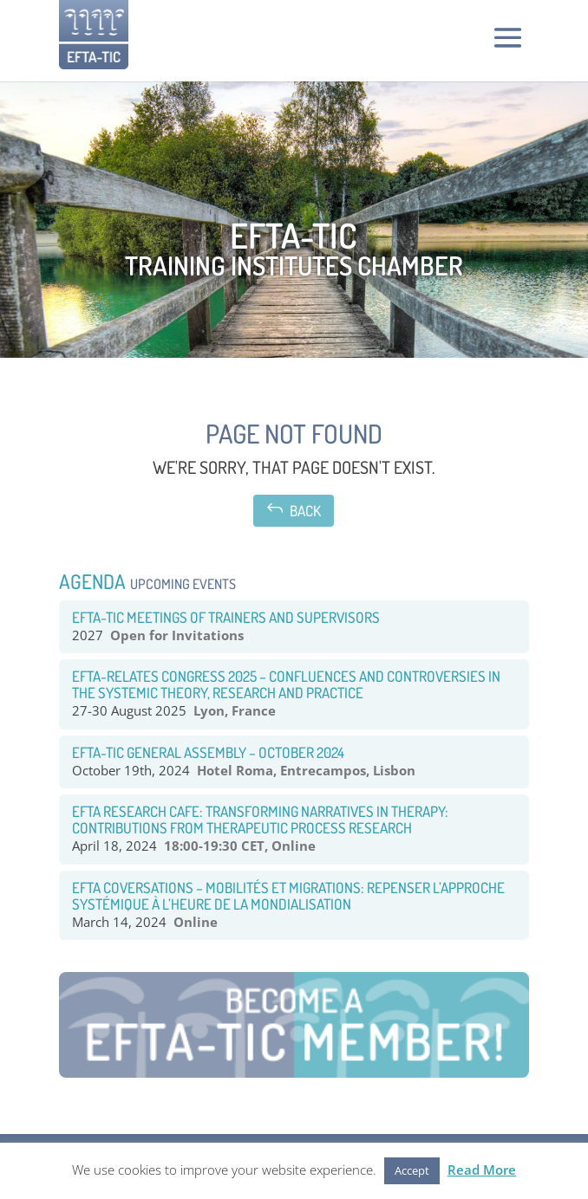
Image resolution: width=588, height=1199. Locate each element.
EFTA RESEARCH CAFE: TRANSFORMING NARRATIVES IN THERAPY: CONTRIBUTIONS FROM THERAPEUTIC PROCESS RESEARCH (260, 819)
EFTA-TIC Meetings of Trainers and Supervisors (226, 617)
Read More (482, 1169)
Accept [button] (412, 1170)
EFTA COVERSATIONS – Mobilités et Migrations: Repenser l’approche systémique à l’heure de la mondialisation (288, 895)
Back (293, 509)
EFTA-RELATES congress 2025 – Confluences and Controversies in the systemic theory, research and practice (286, 684)
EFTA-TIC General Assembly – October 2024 (208, 752)
